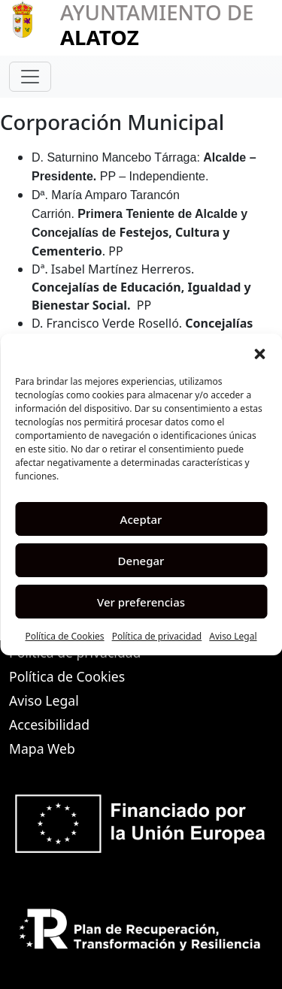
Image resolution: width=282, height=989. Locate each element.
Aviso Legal (232, 636)
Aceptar (141, 519)
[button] (259, 352)
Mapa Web (42, 748)
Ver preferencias (141, 601)
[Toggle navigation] (30, 77)
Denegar (141, 560)
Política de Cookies (64, 636)
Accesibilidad (49, 724)
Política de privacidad (157, 636)
